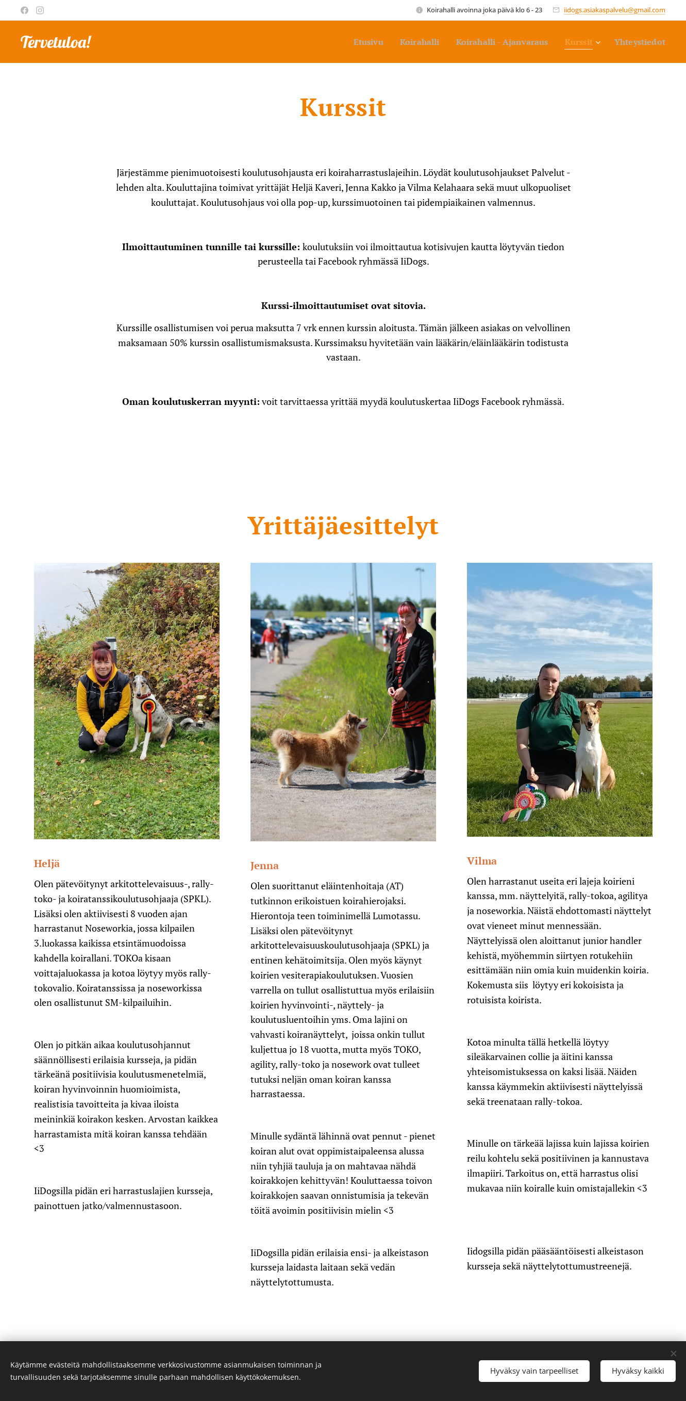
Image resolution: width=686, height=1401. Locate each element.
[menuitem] (353, 42)
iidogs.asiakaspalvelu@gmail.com (614, 9)
